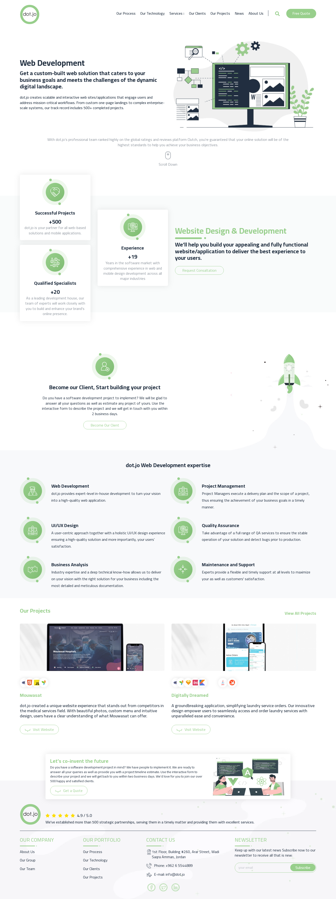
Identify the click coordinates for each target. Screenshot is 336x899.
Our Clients (197, 13)
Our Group (27, 860)
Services (176, 13)
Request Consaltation (199, 270)
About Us (255, 13)
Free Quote (301, 13)
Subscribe (302, 867)
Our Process (126, 13)
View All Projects (300, 613)
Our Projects (220, 13)
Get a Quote (69, 790)
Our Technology (152, 13)
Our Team (27, 868)
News (239, 13)
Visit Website (39, 729)
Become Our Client (105, 425)
